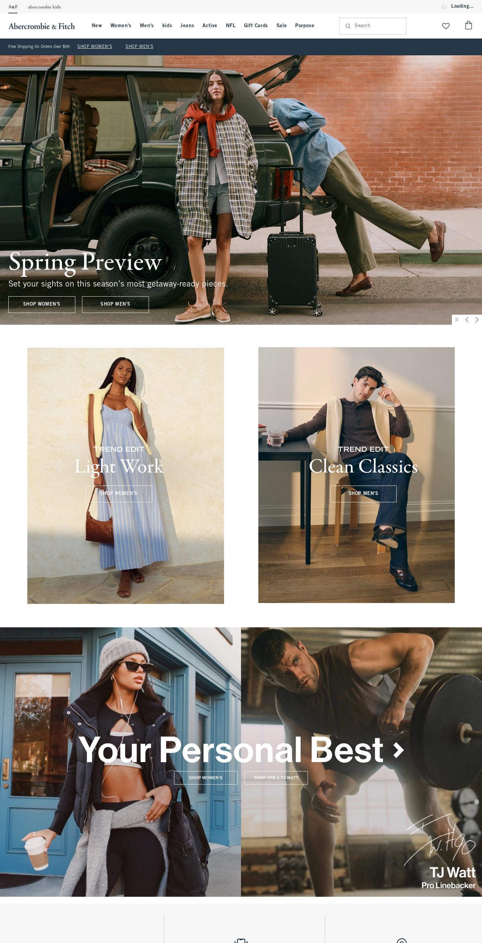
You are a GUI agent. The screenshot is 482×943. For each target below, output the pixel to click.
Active (210, 25)
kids (167, 25)
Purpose (304, 25)
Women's (121, 25)
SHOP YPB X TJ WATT (276, 777)
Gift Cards (256, 25)
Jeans (187, 25)
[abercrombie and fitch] (45, 26)
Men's (147, 25)
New (97, 25)
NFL (231, 25)
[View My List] (446, 26)
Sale (281, 25)
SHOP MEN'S (139, 47)
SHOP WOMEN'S (94, 47)
